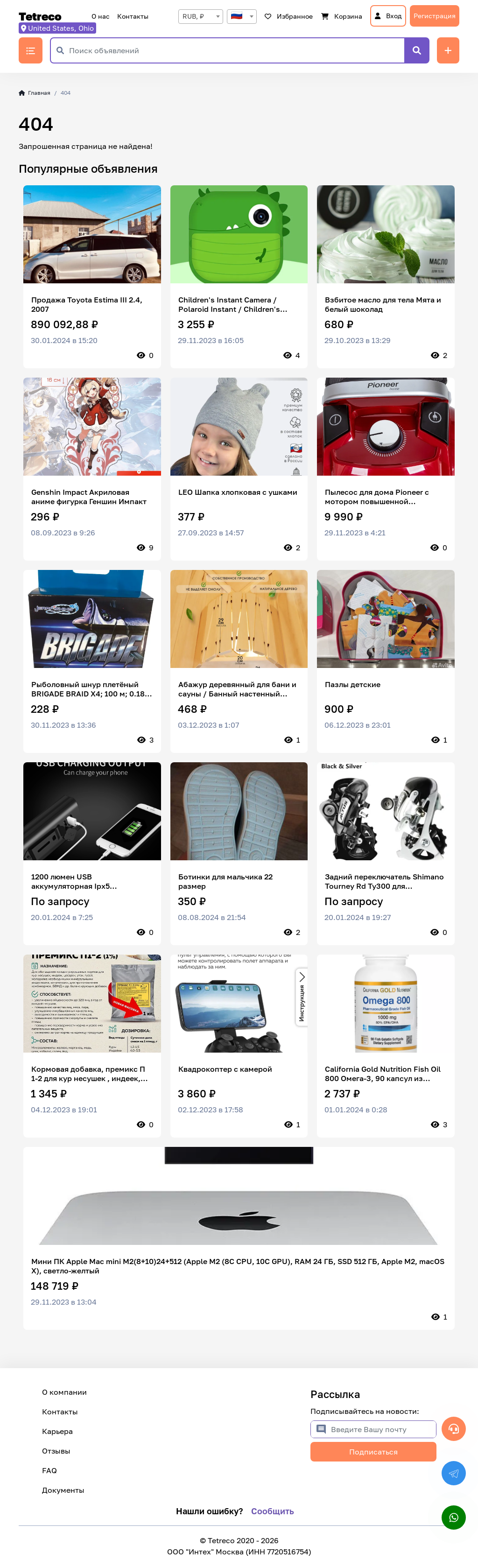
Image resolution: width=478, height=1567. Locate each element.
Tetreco (40, 16)
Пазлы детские (352, 684)
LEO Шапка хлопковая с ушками (237, 492)
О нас (100, 16)
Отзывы (56, 1450)
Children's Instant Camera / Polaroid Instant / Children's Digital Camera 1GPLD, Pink (229, 304)
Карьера (57, 1431)
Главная (34, 92)
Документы (63, 1490)
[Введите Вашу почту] (383, 1429)
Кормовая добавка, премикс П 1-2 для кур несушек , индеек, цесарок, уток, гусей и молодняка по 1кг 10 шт (88, 1073)
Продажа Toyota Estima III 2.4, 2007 (86, 304)
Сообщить (272, 1511)
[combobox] (200, 16)
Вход (388, 16)
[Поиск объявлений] (236, 50)
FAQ (49, 1470)
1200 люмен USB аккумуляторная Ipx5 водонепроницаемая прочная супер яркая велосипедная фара (91, 881)
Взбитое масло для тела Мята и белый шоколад (383, 304)
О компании (64, 1392)
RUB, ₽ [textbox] (193, 16)
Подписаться (373, 1451)
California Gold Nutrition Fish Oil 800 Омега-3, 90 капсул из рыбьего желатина (383, 1073)
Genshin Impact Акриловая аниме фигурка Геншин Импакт (89, 496)
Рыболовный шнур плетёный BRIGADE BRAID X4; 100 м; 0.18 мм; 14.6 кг (88, 689)
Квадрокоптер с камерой (225, 1069)
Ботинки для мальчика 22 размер (225, 881)
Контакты (132, 16)
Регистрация (435, 16)
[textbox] (241, 16)
